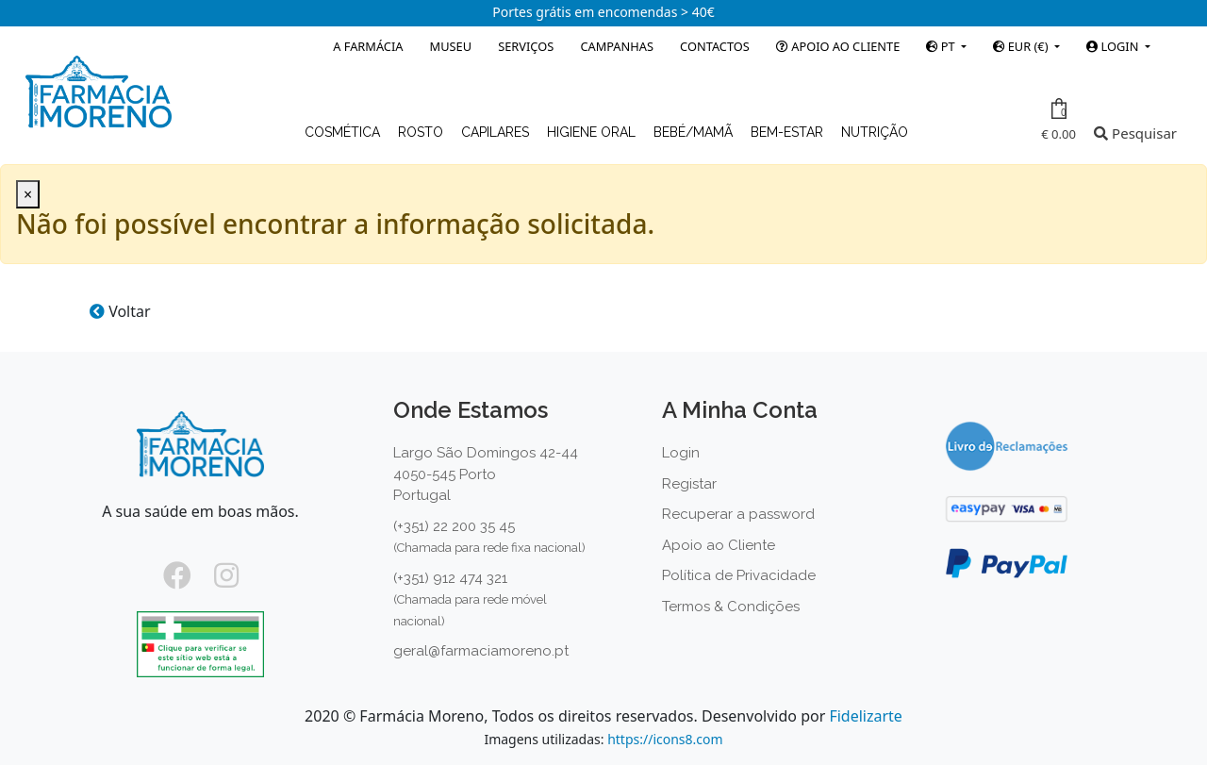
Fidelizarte (865, 716)
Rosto (422, 132)
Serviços (526, 46)
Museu (450, 46)
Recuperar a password (738, 514)
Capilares (497, 132)
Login (681, 452)
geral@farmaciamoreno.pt (481, 650)
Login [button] (1113, 46)
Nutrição (874, 132)
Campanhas (616, 46)
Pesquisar (1135, 133)
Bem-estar (789, 132)
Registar (689, 483)
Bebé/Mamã (694, 132)
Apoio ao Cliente (838, 46)
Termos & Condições (731, 606)
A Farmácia (368, 46)
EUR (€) (1021, 46)
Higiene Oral (593, 132)
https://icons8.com (664, 739)
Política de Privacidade (739, 575)
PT (942, 46)
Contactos (715, 46)
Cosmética (344, 132)
